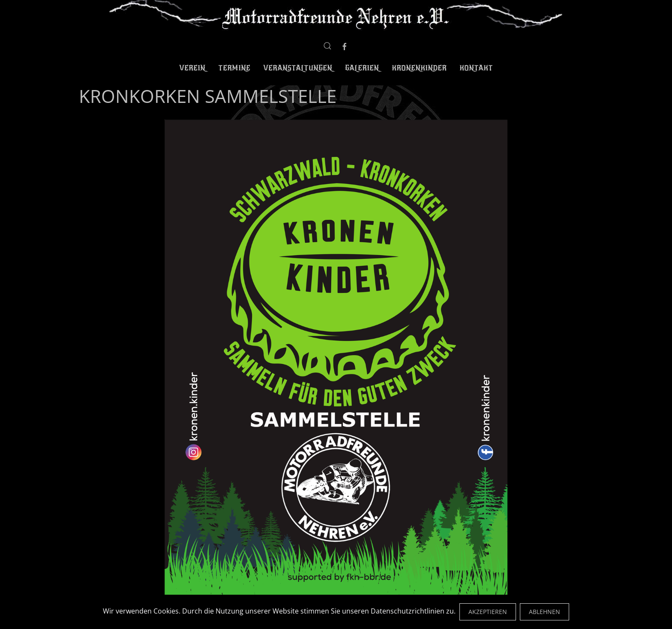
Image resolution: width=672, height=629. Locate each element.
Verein (192, 68)
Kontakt (476, 68)
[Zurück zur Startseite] (336, 16)
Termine (234, 68)
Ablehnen (544, 612)
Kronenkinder (419, 68)
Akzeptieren (487, 612)
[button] (327, 46)
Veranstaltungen (297, 68)
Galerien (362, 68)
